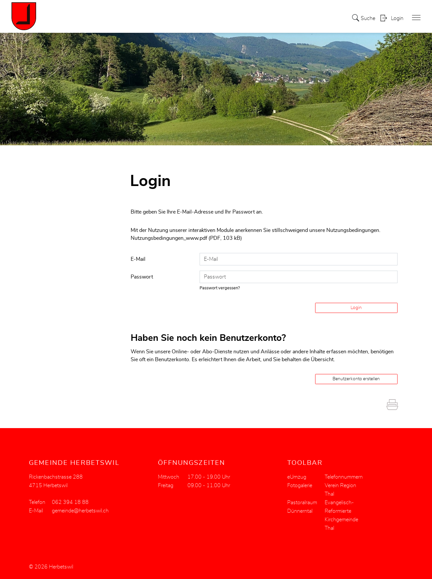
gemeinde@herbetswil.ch (80, 510)
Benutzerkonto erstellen (356, 378)
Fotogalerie (299, 485)
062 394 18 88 (70, 502)
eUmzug (296, 476)
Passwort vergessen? (220, 288)
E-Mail (138, 258)
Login (397, 18)
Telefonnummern (344, 476)
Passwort (142, 276)
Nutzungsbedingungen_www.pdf (169, 238)
